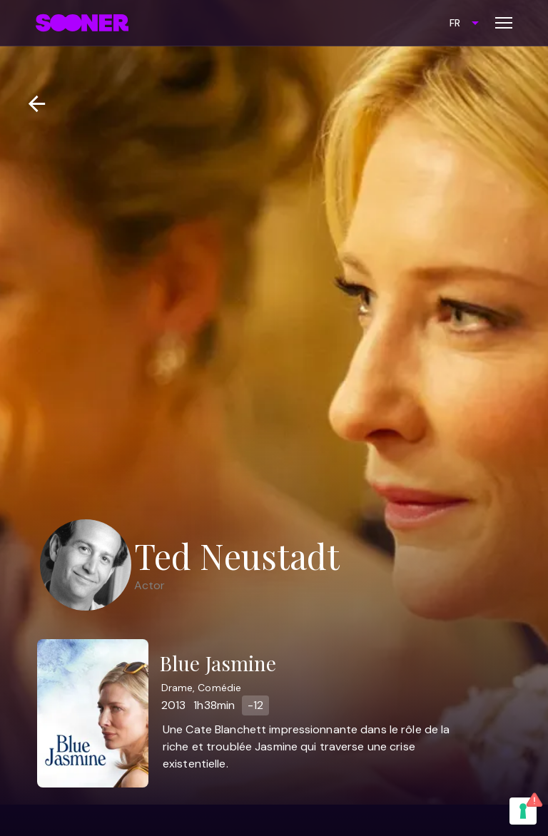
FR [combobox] (455, 22)
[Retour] (31, 104)
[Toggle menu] (503, 22)
